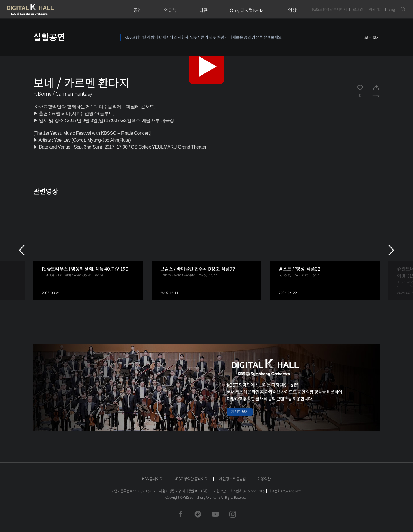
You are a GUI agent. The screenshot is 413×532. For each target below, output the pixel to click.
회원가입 (375, 9)
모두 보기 (372, 37)
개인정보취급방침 (232, 479)
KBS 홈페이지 (152, 479)
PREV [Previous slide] (21, 250)
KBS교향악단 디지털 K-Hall (44, 9)
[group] (88, 250)
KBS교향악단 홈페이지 (329, 9)
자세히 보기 (239, 411)
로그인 (358, 9)
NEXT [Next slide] (391, 250)
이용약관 (264, 479)
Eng (391, 9)
